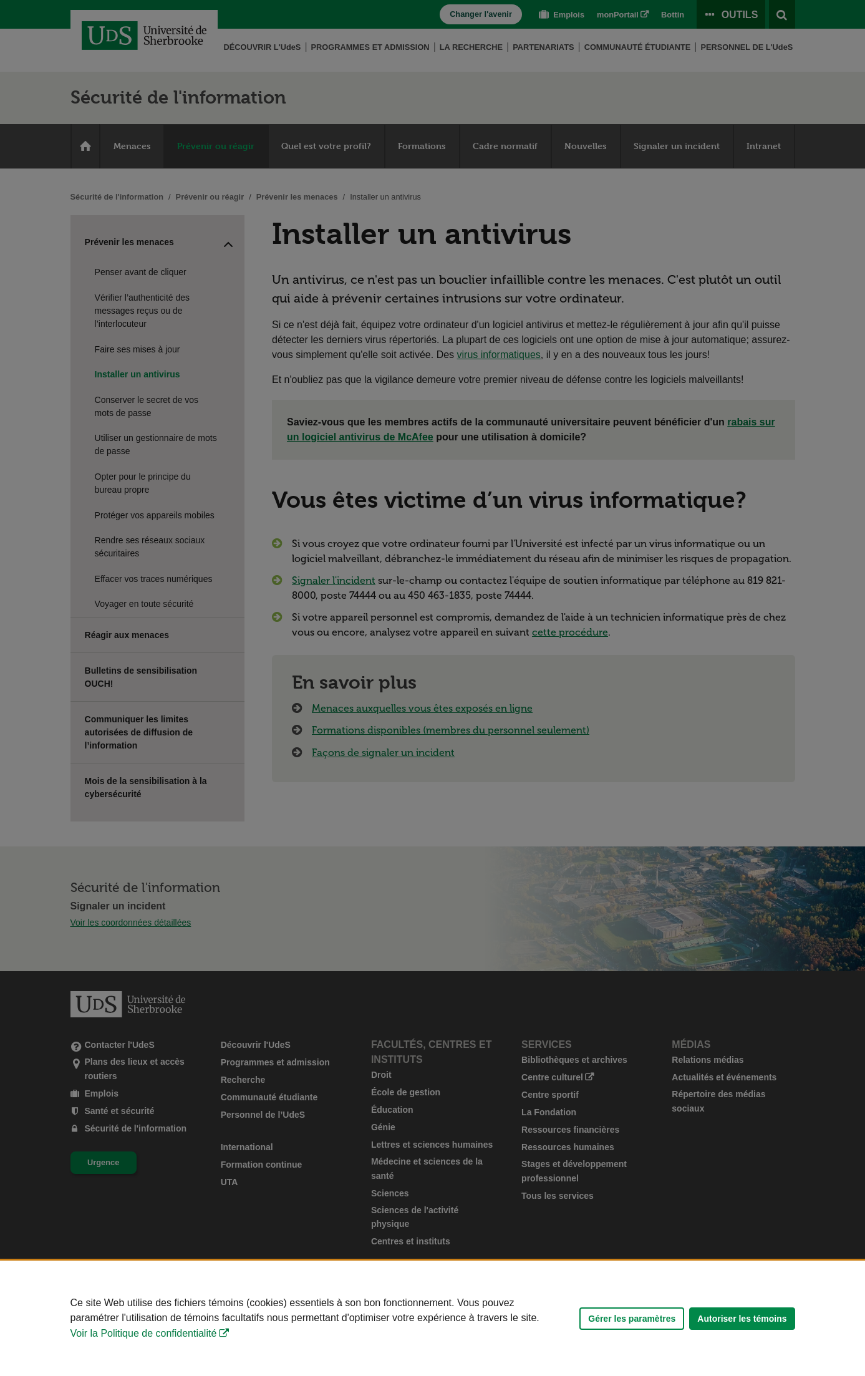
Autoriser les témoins (741, 1319)
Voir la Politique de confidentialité (143, 1333)
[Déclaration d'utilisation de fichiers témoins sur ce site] (432, 1318)
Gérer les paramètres (631, 1319)
